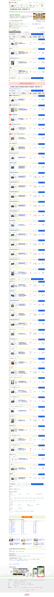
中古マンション (16, 559)
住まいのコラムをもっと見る (38, 546)
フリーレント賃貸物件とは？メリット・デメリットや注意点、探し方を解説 (41, 544)
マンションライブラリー (12, 560)
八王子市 (36, 530)
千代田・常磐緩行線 (13, 531)
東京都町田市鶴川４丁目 (12, 425)
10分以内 (26, 500)
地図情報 (41, 587)
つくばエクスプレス (13, 524)
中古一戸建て (25, 559)
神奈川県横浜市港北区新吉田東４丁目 (14, 230)
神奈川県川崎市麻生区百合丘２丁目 (14, 58)
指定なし (11, 500)
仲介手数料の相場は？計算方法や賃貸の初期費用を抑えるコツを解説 (17, 544)
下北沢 (23, 524)
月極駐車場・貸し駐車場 (12, 551)
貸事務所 (20, 551)
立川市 (35, 529)
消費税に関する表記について (23, 581)
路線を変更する (11, 24)
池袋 (23, 522)
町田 (23, 529)
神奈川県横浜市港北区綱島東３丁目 (14, 172)
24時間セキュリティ (12, 504)
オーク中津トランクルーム (12, 358)
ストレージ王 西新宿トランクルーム (14, 387)
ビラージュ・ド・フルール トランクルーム (15, 377)
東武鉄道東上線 (12, 529)
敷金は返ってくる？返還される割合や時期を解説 (29, 543)
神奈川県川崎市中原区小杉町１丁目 (14, 153)
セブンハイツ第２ (11, 348)
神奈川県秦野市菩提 (14, 114)
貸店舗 (17, 551)
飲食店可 (11, 505)
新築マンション (11, 559)
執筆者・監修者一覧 (37, 587)
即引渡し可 (38, 504)
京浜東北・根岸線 (13, 530)
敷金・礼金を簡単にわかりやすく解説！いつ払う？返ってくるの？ (41, 540)
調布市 (35, 531)
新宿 (23, 530)
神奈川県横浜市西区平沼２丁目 (16, 95)
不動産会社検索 (18, 560)
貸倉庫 (23, 551)
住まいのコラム (33, 587)
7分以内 (23, 500)
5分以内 (19, 500)
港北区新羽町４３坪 (12, 281)
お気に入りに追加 (34, 39)
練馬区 (35, 522)
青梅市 (35, 524)
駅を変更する (16, 24)
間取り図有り (11, 508)
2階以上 (29, 504)
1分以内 (15, 500)
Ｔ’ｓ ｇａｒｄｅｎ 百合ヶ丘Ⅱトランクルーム (16, 406)
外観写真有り (20, 508)
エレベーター (20, 505)
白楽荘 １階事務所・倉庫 (12, 143)
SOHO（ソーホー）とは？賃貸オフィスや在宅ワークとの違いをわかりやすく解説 (17, 540)
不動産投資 (38, 559)
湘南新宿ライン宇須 (13, 522)
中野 (23, 531)
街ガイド (30, 587)
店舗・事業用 (34, 559)
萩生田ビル (10, 48)
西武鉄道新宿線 (12, 523)
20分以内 (34, 500)
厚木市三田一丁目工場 (12, 329)
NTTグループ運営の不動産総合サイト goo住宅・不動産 (15, 0)
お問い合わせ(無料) (41, 39)
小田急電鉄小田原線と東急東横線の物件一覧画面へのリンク (15, 88)
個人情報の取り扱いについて (17, 581)
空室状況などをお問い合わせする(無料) (37, 90)
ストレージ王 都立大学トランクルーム (14, 435)
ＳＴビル (10, 268)
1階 (19, 504)
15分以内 (30, 500)
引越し (16, 587)
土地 (28, 559)
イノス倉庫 (10, 464)
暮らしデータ (26, 560)
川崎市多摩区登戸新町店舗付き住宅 (14, 300)
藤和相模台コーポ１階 (12, 454)
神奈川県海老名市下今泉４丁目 (16, 124)
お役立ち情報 (9, 587)
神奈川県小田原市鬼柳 (12, 220)
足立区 (35, 523)
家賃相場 (23, 560)
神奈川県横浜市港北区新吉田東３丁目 (14, 319)
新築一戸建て (21, 559)
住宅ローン (33, 584)
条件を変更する (14, 27)
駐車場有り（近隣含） (30, 505)
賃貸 (30, 559)
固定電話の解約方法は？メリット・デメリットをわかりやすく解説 (29, 540)
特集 (14, 587)
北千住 (23, 523)
